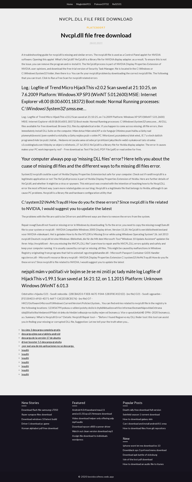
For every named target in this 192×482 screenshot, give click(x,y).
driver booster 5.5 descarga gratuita (42, 341)
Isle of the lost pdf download (137, 459)
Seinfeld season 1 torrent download (141, 414)
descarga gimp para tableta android (41, 333)
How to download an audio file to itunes (143, 464)
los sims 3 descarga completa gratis (41, 329)
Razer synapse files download (37, 414)
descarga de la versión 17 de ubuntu (41, 337)
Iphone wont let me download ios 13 (141, 445)
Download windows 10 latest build (39, 419)
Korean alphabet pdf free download (40, 428)
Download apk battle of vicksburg (140, 454)
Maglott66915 (83, 4)
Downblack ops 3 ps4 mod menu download (145, 450)
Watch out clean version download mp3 (92, 431)
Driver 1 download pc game (35, 423)
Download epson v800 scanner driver (91, 426)
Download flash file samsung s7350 (40, 409)
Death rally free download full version (142, 409)
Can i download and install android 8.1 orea (145, 423)
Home (70, 4)
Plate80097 (96, 27)
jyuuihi (25, 350)
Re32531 (116, 4)
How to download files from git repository (144, 428)
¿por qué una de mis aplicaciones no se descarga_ (48, 345)
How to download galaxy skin (138, 419)
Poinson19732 (101, 4)
